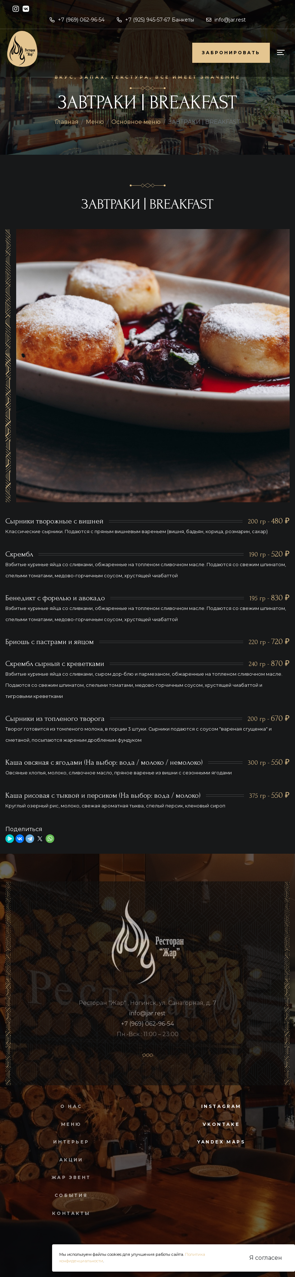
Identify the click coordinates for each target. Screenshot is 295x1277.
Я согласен (265, 1257)
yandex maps (221, 1142)
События (68, 1195)
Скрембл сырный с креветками (54, 664)
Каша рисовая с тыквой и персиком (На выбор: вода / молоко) (102, 795)
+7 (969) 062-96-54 (77, 20)
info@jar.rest (226, 20)
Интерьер (68, 1142)
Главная (66, 121)
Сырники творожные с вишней (54, 521)
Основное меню (136, 121)
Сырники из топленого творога (55, 718)
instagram (221, 1106)
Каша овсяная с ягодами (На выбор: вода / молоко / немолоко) (104, 762)
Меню (95, 121)
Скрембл (19, 554)
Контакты (68, 1213)
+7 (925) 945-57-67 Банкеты (155, 20)
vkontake (221, 1124)
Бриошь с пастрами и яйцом (49, 642)
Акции (68, 1159)
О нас (68, 1106)
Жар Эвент (67, 1177)
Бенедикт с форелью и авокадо (55, 598)
